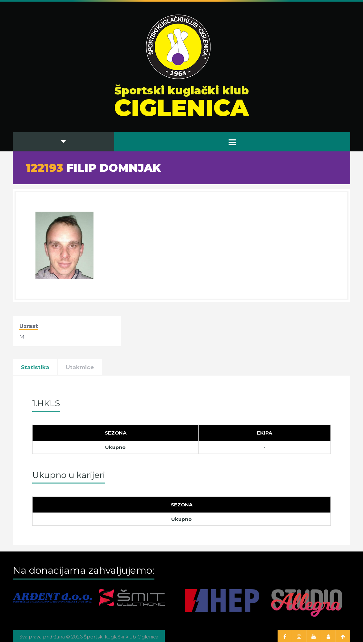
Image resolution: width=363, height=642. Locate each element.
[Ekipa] (265, 433)
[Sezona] (116, 433)
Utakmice (80, 367)
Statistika (35, 367)
